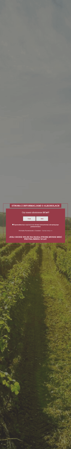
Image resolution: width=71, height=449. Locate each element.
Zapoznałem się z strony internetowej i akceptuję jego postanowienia (36, 225)
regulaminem (29, 225)
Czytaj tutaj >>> (47, 230)
